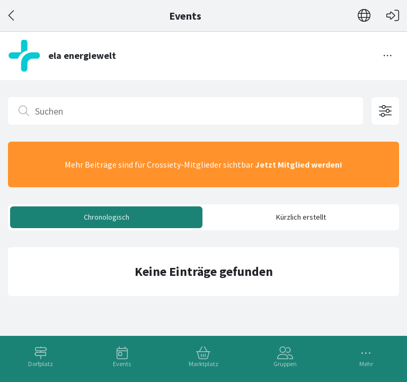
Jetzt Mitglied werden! (298, 164)
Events (122, 364)
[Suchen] (185, 111)
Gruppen (285, 364)
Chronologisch (106, 217)
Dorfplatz (40, 364)
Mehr (366, 364)
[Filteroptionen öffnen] (385, 111)
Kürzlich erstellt (301, 217)
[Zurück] (12, 15)
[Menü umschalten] (388, 55)
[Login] (392, 15)
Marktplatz (203, 364)
